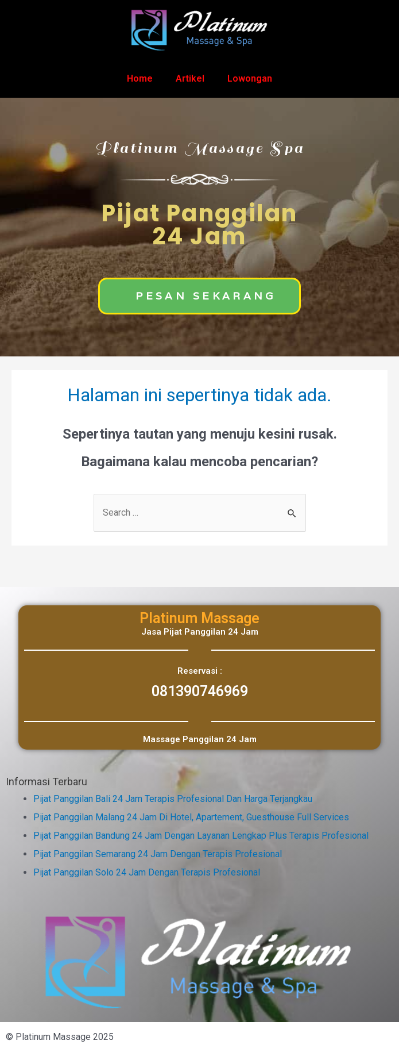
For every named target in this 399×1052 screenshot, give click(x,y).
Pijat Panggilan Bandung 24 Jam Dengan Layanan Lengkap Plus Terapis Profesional (201, 835)
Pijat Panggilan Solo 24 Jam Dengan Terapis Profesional (146, 872)
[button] (199, 296)
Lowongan (249, 78)
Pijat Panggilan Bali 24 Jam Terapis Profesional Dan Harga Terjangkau (172, 798)
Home (140, 78)
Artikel (190, 78)
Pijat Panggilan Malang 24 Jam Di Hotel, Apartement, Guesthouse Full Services (191, 817)
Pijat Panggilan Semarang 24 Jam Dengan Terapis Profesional (157, 853)
